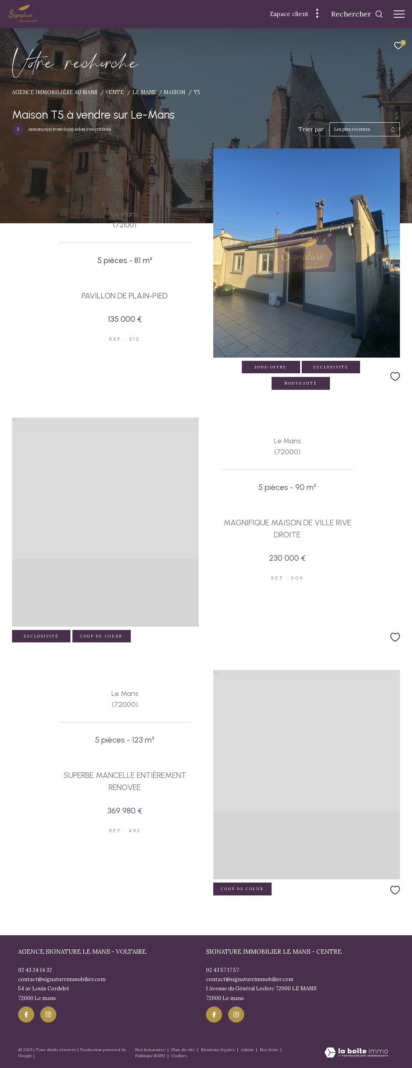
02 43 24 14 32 (35, 970)
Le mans (144, 92)
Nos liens (269, 1049)
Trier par (311, 129)
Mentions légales (218, 1049)
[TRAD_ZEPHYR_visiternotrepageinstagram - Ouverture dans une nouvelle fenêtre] (48, 1014)
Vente (114, 92)
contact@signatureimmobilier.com (61, 979)
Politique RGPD (150, 1055)
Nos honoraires (150, 1049)
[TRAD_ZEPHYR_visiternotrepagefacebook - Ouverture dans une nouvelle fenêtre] (26, 1014)
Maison (174, 92)
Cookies (179, 1056)
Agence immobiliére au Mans (54, 92)
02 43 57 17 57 (222, 970)
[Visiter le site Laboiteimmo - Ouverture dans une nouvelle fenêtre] (356, 1053)
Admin (248, 1049)
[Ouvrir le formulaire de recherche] (357, 14)
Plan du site (183, 1049)
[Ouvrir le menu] (399, 14)
